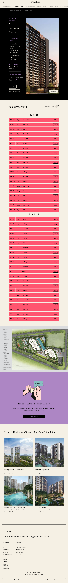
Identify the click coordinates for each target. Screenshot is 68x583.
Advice (5, 562)
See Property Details (50, 580)
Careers (18, 554)
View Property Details (14, 91)
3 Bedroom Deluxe (53, 6)
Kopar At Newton (17, 10)
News (5, 559)
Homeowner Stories (7, 565)
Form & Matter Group (37, 574)
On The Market (7, 557)
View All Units (12, 87)
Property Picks (7, 554)
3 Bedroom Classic (41, 6)
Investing (6, 550)
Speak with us (34, 416)
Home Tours (6, 568)
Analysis (5, 552)
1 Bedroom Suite (7, 6)
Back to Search (17, 580)
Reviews (5, 547)
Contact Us (19, 552)
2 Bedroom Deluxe (30, 6)
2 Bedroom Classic (18, 6)
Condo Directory (21, 547)
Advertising (19, 557)
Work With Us (20, 550)
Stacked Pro (7, 545)
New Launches (20, 545)
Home (10, 10)
